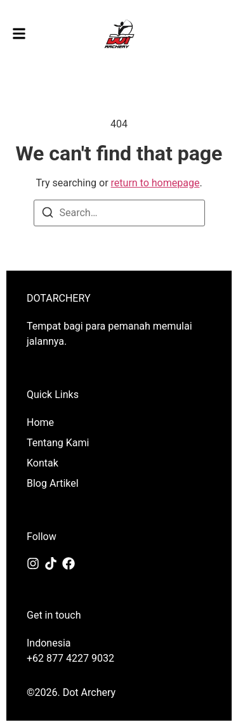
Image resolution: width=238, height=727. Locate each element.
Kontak (42, 463)
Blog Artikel (53, 483)
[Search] (47, 214)
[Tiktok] (50, 563)
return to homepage (155, 183)
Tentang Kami (58, 443)
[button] (19, 33)
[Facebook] (68, 563)
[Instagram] (33, 563)
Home (40, 422)
